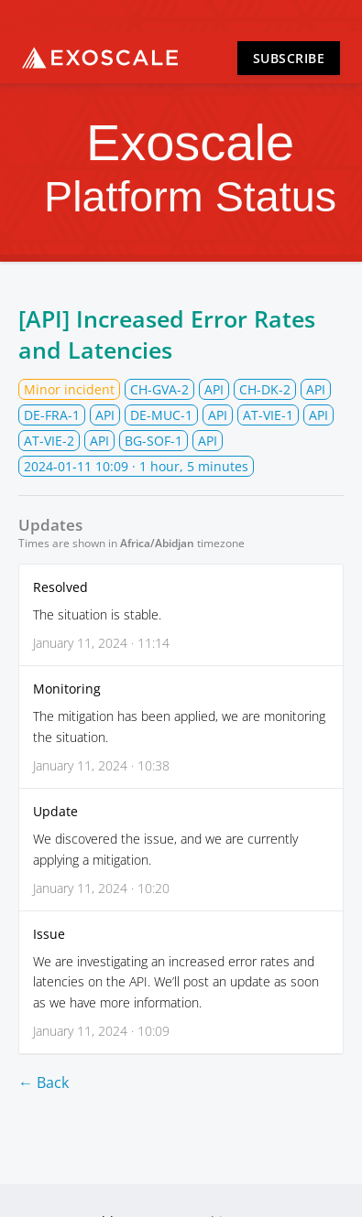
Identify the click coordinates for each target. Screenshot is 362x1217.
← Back (43, 1082)
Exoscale (100, 57)
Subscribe (289, 58)
